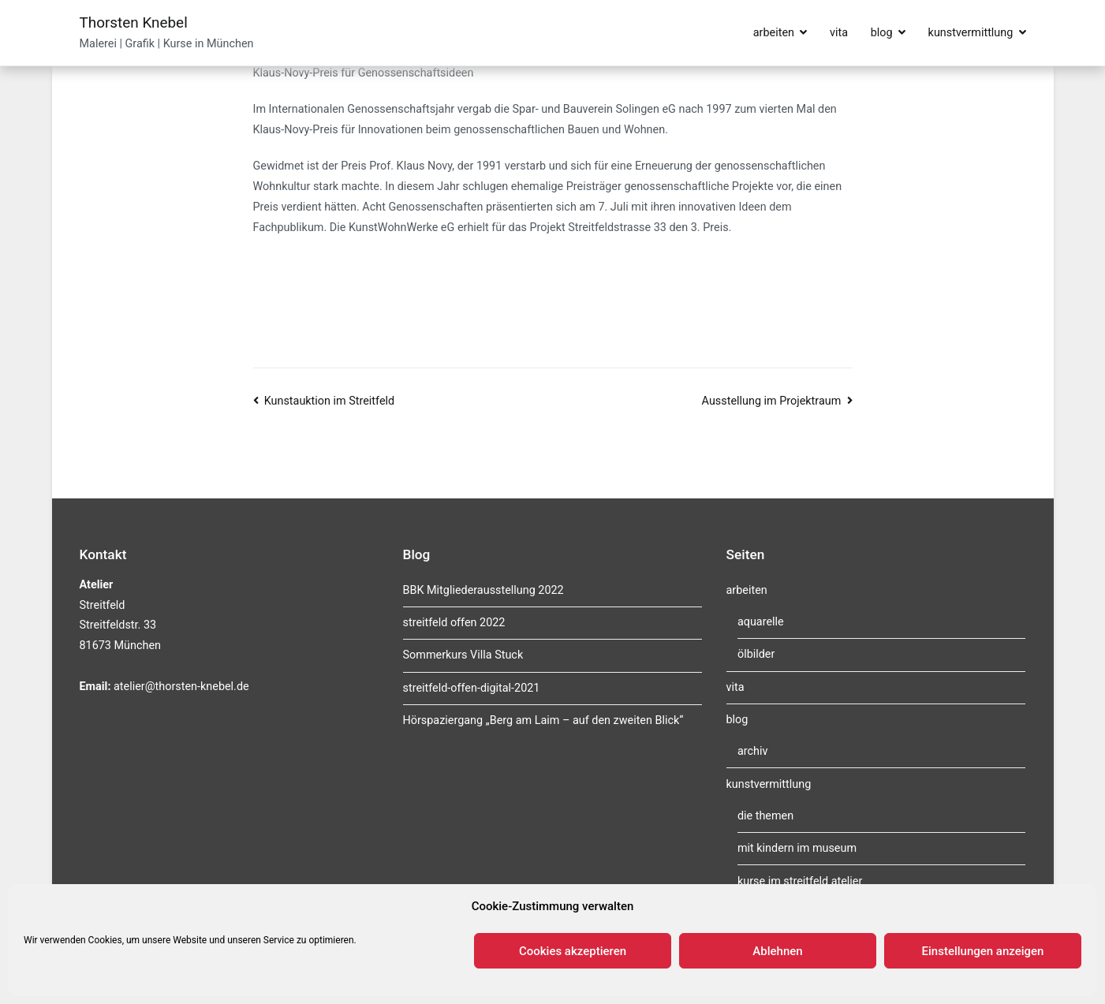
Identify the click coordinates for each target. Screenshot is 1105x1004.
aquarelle (760, 622)
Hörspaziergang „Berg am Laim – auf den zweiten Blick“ (543, 720)
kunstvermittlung (971, 32)
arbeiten (773, 32)
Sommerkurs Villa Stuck (463, 655)
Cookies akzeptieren (572, 951)
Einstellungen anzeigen (983, 951)
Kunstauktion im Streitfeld (329, 401)
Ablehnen (777, 951)
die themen (765, 816)
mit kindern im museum (797, 848)
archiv (752, 751)
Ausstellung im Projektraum (772, 401)
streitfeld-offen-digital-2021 (471, 688)
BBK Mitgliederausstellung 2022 (483, 590)
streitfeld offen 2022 (454, 622)
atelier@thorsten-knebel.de (181, 686)
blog (882, 32)
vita (839, 32)
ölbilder (756, 654)
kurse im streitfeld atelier (799, 881)
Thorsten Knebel (134, 22)
